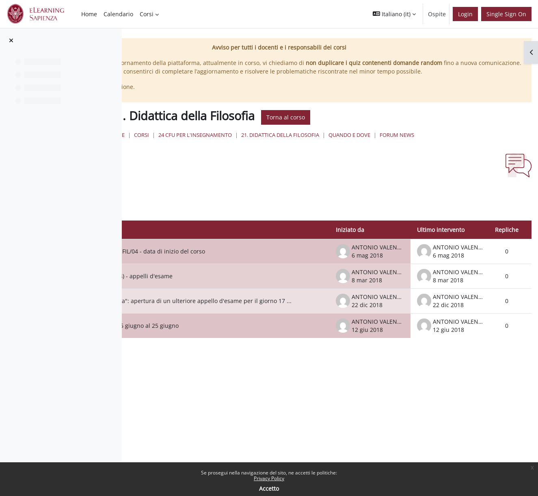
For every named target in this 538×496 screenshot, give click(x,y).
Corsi (259, 152)
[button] (394, 14)
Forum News (253, 160)
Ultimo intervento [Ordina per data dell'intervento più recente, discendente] (441, 254)
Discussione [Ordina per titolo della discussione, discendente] (185, 254)
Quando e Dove (467, 152)
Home (235, 152)
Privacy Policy (269, 478)
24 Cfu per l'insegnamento (313, 152)
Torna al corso (404, 135)
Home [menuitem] (89, 14)
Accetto (269, 488)
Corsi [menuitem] (146, 14)
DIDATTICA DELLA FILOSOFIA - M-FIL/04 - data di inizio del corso (247, 279)
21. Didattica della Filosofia (398, 152)
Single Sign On (506, 14)
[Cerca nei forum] (201, 227)
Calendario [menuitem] (118, 14)
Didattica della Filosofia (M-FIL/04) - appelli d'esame (244, 307)
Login (465, 14)
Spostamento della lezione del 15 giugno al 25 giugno (247, 363)
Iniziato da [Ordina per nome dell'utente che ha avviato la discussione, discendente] (350, 254)
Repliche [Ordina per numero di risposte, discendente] (507, 254)
